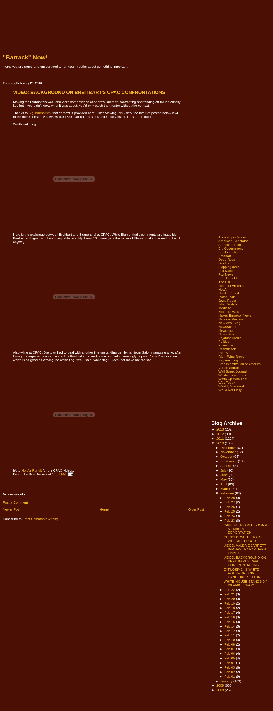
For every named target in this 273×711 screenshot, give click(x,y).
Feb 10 (230, 640)
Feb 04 (230, 663)
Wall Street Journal (232, 371)
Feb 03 (230, 667)
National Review (230, 319)
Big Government (230, 248)
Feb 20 (230, 599)
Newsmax (225, 330)
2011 (220, 438)
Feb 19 (230, 603)
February (227, 493)
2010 (220, 443)
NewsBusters (228, 326)
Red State (225, 352)
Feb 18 (230, 608)
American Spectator (233, 241)
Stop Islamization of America (239, 364)
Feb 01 (230, 676)
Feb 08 (230, 644)
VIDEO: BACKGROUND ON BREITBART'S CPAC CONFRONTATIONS (245, 561)
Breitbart (224, 256)
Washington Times (232, 375)
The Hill (224, 282)
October (226, 456)
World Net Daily (230, 390)
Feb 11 (230, 635)
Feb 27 (230, 502)
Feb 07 (230, 649)
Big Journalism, (40, 113)
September (229, 461)
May (224, 479)
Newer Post (11, 509)
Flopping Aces (228, 267)
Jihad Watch (227, 304)
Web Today (226, 382)
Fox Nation (226, 270)
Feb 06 (230, 653)
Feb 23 (230, 520)
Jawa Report (227, 300)
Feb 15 (230, 622)
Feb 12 (230, 631)
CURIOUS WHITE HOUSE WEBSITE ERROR (244, 539)
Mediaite (224, 308)
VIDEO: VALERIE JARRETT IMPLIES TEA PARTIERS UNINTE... (245, 549)
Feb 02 (230, 672)
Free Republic (228, 278)
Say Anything (228, 360)
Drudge (223, 263)
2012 (220, 434)
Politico (223, 341)
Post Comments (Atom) (40, 519)
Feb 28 (230, 498)
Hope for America (231, 285)
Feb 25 (230, 511)
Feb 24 (230, 516)
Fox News (225, 274)
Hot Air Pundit (31, 470)
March (225, 488)
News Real (226, 334)
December (228, 447)
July (223, 470)
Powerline (225, 345)
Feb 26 (230, 507)
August (226, 465)
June (224, 475)
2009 (220, 685)
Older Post (196, 509)
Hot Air (223, 289)
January (226, 681)
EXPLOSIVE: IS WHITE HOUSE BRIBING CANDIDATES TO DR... (243, 573)
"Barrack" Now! (25, 57)
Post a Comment (15, 502)
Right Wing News (231, 356)
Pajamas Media (229, 338)
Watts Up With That (232, 379)
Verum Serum (228, 367)
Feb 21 (230, 594)
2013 (220, 429)
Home (104, 509)
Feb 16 (230, 617)
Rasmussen (227, 349)
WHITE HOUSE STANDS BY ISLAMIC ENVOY (245, 583)
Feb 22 (230, 589)
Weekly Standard (231, 386)
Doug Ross (226, 259)
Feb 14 (230, 626)
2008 (220, 690)
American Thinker (231, 244)
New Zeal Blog (229, 323)
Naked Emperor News (234, 315)
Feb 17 (230, 612)
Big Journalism (229, 252)
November (228, 452)
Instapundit (226, 297)
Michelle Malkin (229, 311)
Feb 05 (230, 658)
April (224, 484)
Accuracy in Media (232, 237)
